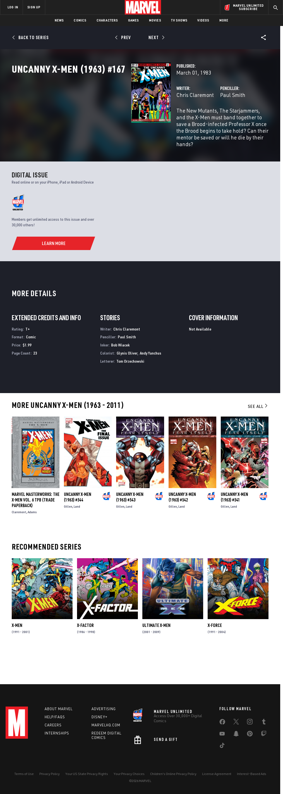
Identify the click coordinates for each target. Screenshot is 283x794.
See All (258, 436)
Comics (80, 20)
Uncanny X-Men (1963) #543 (129, 526)
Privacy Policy (49, 774)
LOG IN (13, 7)
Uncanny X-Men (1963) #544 (77, 526)
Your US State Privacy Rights (86, 774)
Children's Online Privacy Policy (173, 774)
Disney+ (99, 717)
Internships (57, 733)
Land (77, 536)
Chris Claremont (111, 119)
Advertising (104, 709)
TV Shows (179, 20)
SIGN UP (33, 7)
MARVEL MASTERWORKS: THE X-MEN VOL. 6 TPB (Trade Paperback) (35, 529)
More (224, 20)
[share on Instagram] (250, 723)
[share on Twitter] (236, 723)
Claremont (19, 542)
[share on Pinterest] (250, 735)
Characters (107, 20)
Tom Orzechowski (130, 390)
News (59, 20)
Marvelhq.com (106, 725)
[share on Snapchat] (236, 735)
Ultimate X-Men (156, 655)
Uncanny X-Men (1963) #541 (234, 526)
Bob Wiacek (120, 374)
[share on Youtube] (222, 735)
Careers (53, 725)
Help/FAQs (55, 717)
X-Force (215, 655)
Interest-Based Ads (251, 774)
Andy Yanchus (150, 382)
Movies (155, 20)
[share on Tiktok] (222, 746)
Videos (203, 20)
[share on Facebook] (222, 723)
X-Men (17, 655)
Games (133, 20)
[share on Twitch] (264, 735)
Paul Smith (190, 119)
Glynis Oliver (127, 382)
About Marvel (59, 709)
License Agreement (216, 774)
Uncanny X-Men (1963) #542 (182, 526)
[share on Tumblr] (264, 723)
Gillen (68, 536)
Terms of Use (24, 774)
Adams (32, 542)
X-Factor (85, 655)
